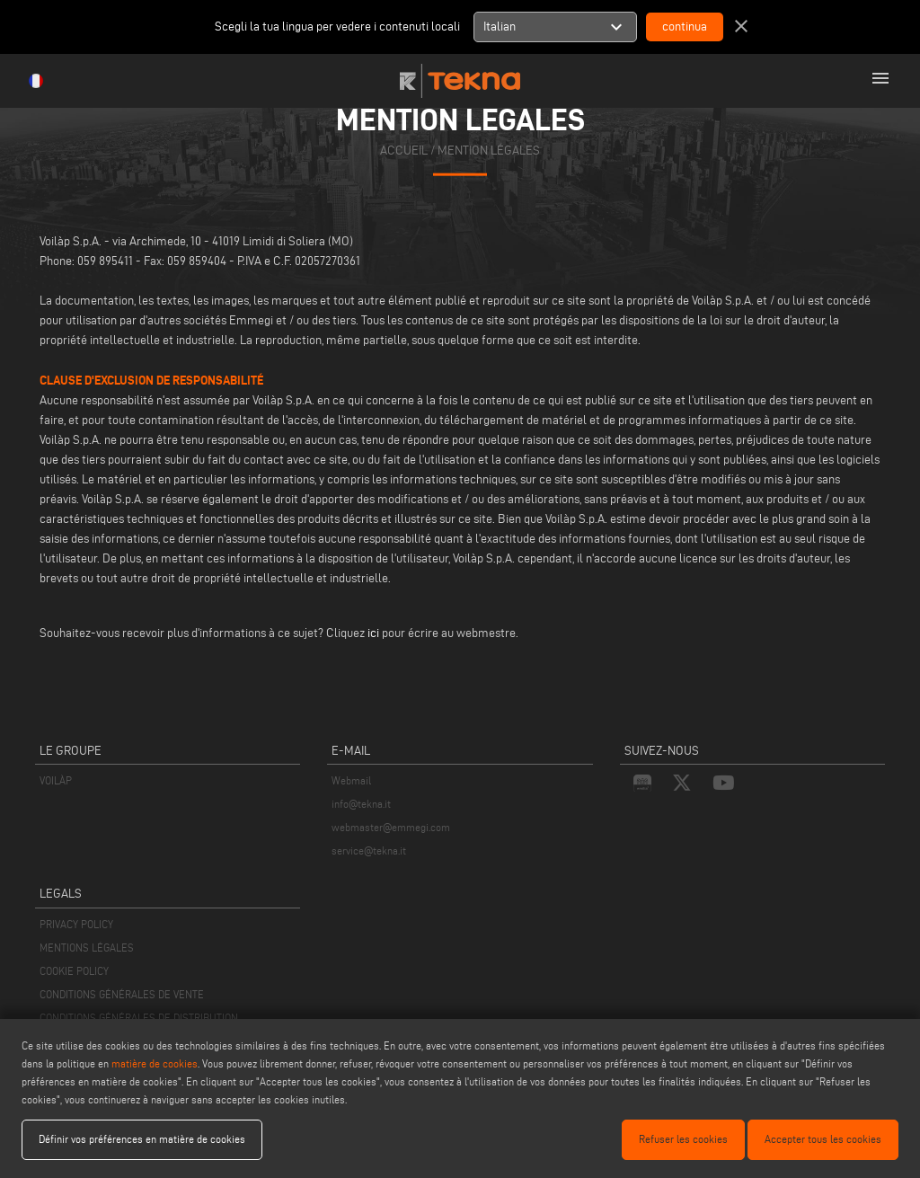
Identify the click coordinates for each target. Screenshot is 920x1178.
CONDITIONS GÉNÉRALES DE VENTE (122, 994)
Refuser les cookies (683, 1139)
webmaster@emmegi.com (391, 827)
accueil (404, 150)
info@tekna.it (361, 804)
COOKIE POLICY (74, 971)
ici (373, 633)
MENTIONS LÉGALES (87, 947)
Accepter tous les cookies (823, 1139)
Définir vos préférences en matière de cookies (142, 1139)
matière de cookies (154, 1063)
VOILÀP (56, 780)
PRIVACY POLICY (76, 924)
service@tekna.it (369, 850)
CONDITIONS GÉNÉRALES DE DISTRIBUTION (139, 1017)
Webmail (351, 780)
